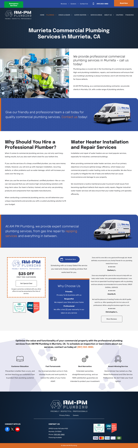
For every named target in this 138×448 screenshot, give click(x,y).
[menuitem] (64, 3)
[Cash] (118, 438)
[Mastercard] (101, 438)
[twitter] (12, 429)
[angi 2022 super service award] (33, 307)
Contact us (70, 117)
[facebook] (7, 429)
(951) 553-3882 (85, 347)
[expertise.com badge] (19, 307)
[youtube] (17, 429)
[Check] (113, 438)
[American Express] (107, 438)
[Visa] (95, 438)
